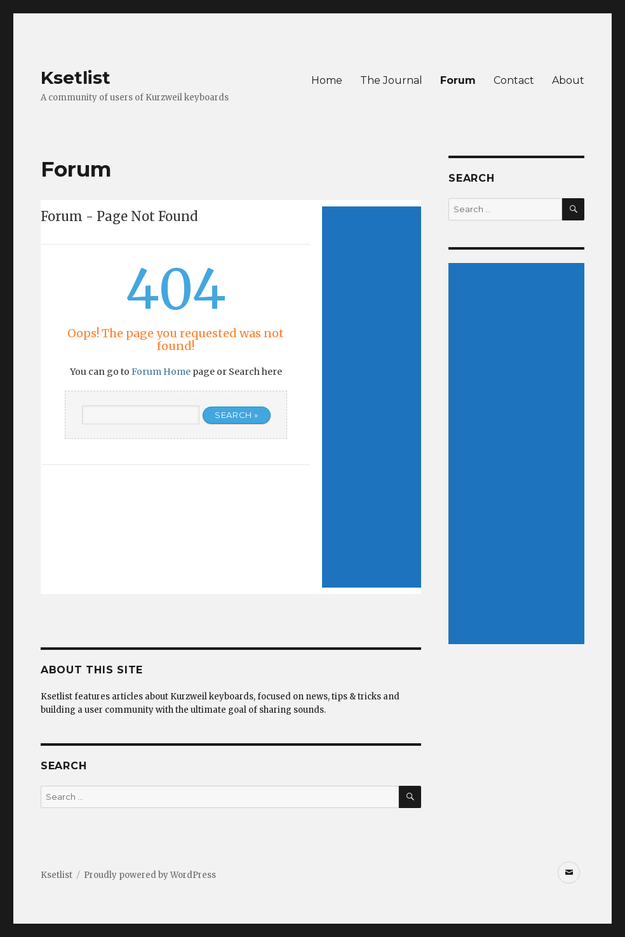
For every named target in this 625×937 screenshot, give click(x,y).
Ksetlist (76, 77)
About (568, 80)
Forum (458, 80)
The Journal (391, 80)
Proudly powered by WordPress (150, 875)
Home (326, 80)
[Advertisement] (371, 397)
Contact (514, 80)
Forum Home (161, 371)
